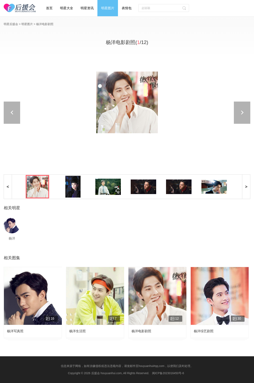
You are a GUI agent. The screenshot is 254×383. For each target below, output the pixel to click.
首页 (49, 8)
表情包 (127, 8)
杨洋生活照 (77, 331)
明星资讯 (87, 8)
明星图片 (107, 8)
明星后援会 (11, 24)
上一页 (59, 112)
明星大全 (66, 8)
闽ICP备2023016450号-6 (168, 373)
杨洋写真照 (15, 331)
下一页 (194, 112)
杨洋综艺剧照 (204, 331)
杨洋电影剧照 (141, 331)
